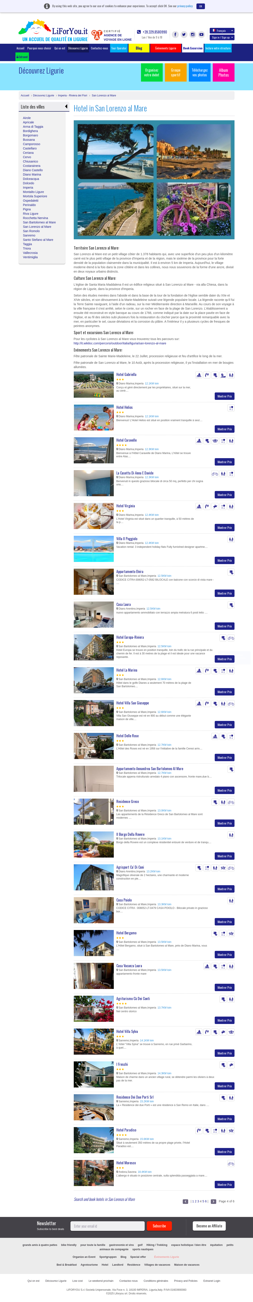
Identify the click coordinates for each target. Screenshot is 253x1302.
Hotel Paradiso (126, 1130)
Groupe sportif (175, 72)
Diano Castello (33, 170)
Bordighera (30, 131)
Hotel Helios (124, 407)
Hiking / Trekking (156, 1245)
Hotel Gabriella (126, 374)
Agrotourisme (89, 1264)
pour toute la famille (92, 1245)
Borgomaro (30, 135)
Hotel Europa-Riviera (130, 637)
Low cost (77, 1280)
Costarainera (31, 166)
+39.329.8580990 (152, 32)
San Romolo (31, 231)
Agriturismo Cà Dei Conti (133, 998)
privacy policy (185, 5)
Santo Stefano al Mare (38, 239)
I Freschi (122, 1064)
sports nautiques (143, 1249)
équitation (216, 1245)
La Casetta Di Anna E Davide (134, 473)
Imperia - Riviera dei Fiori (72, 95)
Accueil (20, 48)
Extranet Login (211, 1280)
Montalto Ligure (33, 192)
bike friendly (69, 1245)
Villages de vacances (157, 1264)
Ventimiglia (30, 257)
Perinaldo (29, 205)
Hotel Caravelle (126, 440)
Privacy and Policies (185, 1280)
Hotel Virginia (125, 505)
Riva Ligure (31, 213)
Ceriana (28, 152)
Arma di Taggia (33, 126)
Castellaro (30, 148)
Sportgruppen (108, 1256)
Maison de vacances (186, 1264)
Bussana (29, 139)
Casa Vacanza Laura (129, 965)
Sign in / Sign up (222, 37)
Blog (123, 1256)
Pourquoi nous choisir (39, 48)
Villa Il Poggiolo (126, 538)
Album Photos (223, 72)
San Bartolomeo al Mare (39, 222)
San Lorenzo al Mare (103, 95)
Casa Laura (123, 604)
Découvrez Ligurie (78, 48)
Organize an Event (84, 1256)
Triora (27, 248)
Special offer (138, 1256)
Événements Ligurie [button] (165, 48)
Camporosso (31, 144)
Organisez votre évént (151, 72)
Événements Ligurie (166, 1256)
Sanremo (29, 235)
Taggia (27, 244)
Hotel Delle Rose (127, 735)
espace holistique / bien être (188, 1245)
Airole (27, 118)
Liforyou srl (120, 1293)
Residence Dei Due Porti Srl (135, 1097)
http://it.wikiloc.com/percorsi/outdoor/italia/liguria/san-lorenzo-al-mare (120, 343)
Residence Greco (127, 801)
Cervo (27, 157)
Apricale (28, 122)
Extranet (22, 57)
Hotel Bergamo (126, 932)
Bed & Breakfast (67, 1264)
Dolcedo (28, 183)
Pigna (27, 209)
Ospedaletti (31, 200)
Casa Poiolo (124, 900)
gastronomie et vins (121, 1245)
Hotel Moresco (126, 1162)
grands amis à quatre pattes (40, 1245)
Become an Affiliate (209, 1225)
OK (200, 6)
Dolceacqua (31, 179)
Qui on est (59, 48)
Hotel (105, 1264)
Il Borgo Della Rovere (130, 834)
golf (140, 1245)
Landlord (117, 1264)
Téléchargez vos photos (200, 72)
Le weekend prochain (101, 1280)
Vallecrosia (30, 253)
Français (222, 30)
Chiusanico (30, 161)
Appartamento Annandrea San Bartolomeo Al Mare (149, 768)
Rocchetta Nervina (35, 218)
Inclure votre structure (218, 48)
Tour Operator (119, 48)
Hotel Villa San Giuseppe (132, 702)
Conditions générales (156, 1280)
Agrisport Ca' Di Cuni (130, 867)
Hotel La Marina (126, 670)
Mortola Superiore (35, 196)
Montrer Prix (225, 396)
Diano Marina (32, 174)
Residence (133, 1264)
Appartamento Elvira (129, 571)
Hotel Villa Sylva (127, 1031)
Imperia (28, 187)
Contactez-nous (99, 48)
